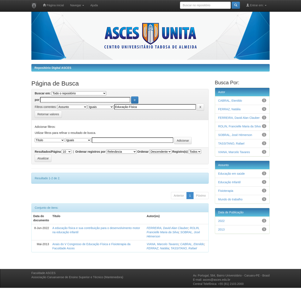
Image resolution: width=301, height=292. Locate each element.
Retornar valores (48, 114)
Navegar (77, 5)
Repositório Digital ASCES (52, 67)
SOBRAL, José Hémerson (235, 135)
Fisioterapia (225, 190)
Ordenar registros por (90, 151)
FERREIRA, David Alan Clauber (167, 228)
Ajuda (94, 5)
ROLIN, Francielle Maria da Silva (239, 126)
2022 (221, 221)
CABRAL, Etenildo (192, 244)
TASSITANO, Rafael (184, 248)
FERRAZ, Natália (158, 248)
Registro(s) (180, 151)
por (37, 99)
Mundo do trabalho (230, 199)
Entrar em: (256, 5)
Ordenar (143, 151)
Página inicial (53, 5)
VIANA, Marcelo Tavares (163, 244)
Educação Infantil (229, 182)
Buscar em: (43, 93)
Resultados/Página (48, 151)
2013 (221, 229)
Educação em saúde (231, 173)
